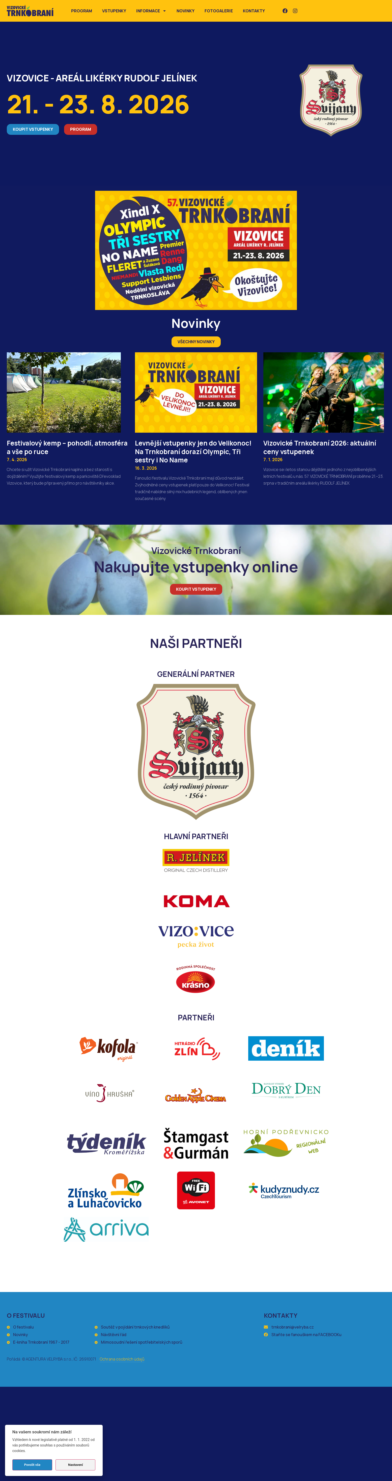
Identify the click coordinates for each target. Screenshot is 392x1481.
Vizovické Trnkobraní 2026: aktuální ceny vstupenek (319, 447)
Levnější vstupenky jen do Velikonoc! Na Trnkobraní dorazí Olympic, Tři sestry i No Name (193, 451)
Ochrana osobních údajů (122, 1359)
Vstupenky (114, 11)
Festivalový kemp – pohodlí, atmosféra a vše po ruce (67, 447)
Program (81, 11)
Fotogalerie (219, 11)
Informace (151, 10)
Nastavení (75, 1465)
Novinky (185, 11)
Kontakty (254, 11)
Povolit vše (32, 1465)
